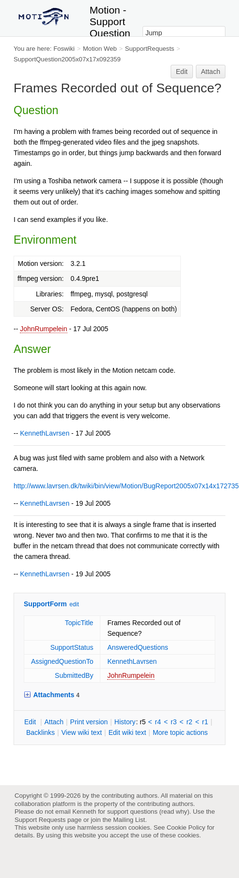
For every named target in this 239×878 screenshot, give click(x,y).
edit (74, 604)
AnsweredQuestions (137, 647)
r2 (189, 722)
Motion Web (100, 48)
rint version (89, 722)
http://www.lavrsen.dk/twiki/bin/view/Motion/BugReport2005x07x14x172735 (126, 486)
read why (174, 811)
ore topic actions (180, 732)
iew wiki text (81, 732)
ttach (54, 722)
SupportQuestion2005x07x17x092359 (67, 59)
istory (125, 722)
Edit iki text (127, 732)
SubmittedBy (74, 675)
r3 (173, 722)
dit (31, 722)
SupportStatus (72, 647)
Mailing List (129, 819)
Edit (182, 71)
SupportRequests (150, 48)
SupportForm (45, 604)
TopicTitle (79, 623)
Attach (211, 71)
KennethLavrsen (44, 433)
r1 (205, 722)
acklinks (40, 732)
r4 (158, 722)
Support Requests (40, 819)
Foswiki (64, 48)
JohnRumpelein (43, 329)
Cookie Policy (186, 827)
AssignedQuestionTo (62, 661)
